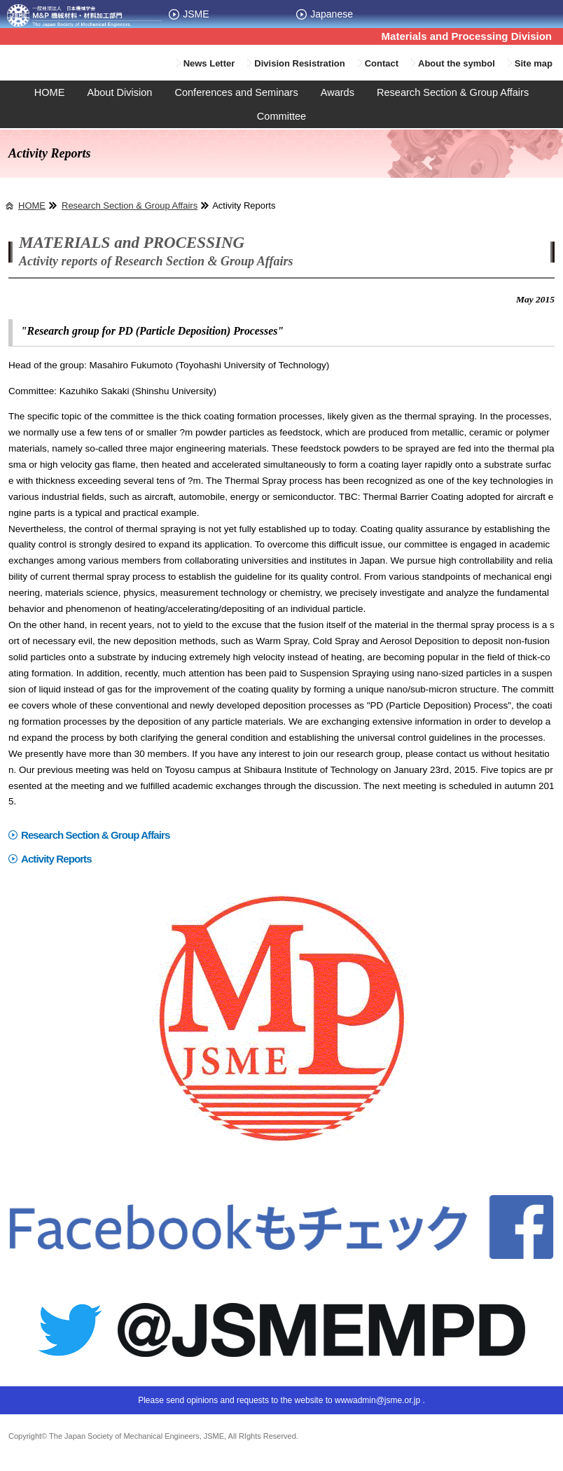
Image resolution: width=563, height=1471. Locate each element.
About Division (119, 92)
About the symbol (456, 63)
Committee (281, 116)
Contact (381, 63)
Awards (337, 92)
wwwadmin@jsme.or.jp (377, 1400)
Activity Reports (56, 859)
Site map (533, 63)
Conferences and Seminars (236, 92)
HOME (49, 92)
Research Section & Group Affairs (453, 92)
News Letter (209, 63)
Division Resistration (299, 63)
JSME (196, 14)
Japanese (331, 14)
